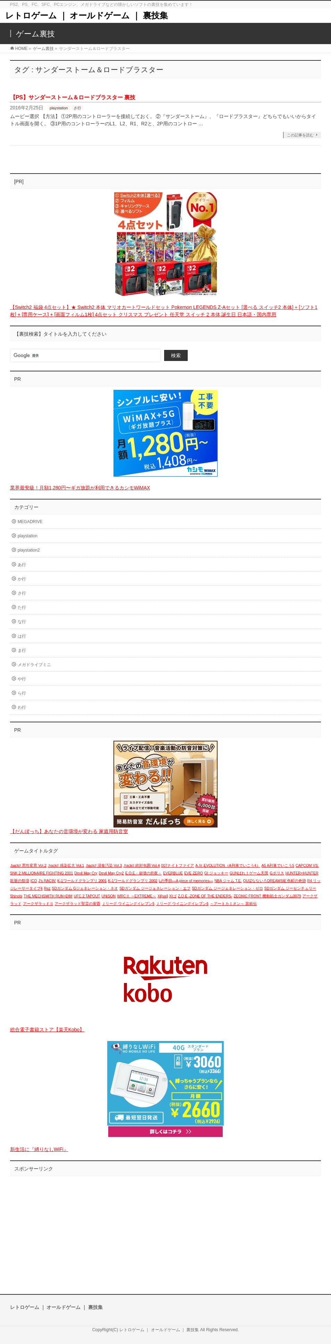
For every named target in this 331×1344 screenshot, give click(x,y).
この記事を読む (300, 135)
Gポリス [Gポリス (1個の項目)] (277, 873)
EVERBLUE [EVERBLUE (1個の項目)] (173, 873)
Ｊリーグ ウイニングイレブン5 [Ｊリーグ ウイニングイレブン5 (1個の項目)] (128, 903)
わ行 (22, 707)
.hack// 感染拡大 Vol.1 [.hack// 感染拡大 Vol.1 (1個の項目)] (66, 865)
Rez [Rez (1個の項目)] (47, 888)
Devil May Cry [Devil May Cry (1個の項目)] (85, 873)
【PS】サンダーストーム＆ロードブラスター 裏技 (73, 97)
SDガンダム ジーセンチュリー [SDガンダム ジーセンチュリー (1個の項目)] (290, 888)
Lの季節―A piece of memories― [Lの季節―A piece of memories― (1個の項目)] (186, 881)
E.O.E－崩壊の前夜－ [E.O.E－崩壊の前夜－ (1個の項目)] (143, 873)
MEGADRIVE (30, 521)
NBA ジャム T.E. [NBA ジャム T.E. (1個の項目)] (228, 881)
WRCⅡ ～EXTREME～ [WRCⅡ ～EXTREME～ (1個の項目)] (136, 896)
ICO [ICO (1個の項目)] (34, 881)
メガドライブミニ (34, 664)
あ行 (22, 564)
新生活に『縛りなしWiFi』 (39, 1149)
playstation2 (29, 550)
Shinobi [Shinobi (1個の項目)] (16, 896)
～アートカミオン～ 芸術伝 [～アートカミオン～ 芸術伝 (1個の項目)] (233, 903)
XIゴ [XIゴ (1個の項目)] (173, 896)
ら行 (22, 693)
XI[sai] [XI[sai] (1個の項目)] (163, 896)
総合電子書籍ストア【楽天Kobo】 (47, 1029)
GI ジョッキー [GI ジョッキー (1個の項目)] (216, 873)
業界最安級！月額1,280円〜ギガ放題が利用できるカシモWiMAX (80, 487)
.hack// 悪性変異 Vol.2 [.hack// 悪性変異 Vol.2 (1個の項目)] (28, 865)
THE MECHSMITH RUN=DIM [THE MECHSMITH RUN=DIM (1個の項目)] (48, 896)
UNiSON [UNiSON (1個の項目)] (108, 896)
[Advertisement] (165, 1228)
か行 (22, 579)
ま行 (22, 650)
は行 (22, 636)
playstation (59, 108)
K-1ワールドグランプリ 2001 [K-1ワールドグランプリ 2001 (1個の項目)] (82, 881)
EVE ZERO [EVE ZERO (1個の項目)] (193, 873)
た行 (22, 607)
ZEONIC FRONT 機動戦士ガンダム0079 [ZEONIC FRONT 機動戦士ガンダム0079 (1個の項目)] (267, 896)
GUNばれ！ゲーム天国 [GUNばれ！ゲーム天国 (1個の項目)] (249, 873)
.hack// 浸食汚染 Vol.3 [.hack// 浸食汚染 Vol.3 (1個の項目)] (103, 865)
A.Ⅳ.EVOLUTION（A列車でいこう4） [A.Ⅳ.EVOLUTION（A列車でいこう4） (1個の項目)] (227, 865)
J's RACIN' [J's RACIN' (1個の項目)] (47, 881)
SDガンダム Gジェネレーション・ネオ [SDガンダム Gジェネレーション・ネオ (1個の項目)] (85, 888)
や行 (22, 679)
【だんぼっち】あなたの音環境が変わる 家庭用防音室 (69, 831)
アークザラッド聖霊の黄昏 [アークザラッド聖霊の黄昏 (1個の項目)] (77, 903)
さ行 (77, 108)
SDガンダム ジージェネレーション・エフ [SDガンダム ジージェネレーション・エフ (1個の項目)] (154, 888)
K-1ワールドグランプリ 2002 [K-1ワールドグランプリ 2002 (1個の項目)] (132, 881)
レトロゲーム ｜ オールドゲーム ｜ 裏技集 (86, 15)
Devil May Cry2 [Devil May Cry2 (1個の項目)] (111, 873)
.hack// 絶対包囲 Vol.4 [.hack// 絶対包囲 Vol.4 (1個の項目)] (141, 865)
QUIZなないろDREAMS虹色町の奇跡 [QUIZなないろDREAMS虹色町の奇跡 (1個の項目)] (274, 881)
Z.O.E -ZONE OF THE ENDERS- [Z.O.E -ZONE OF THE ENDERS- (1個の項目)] (205, 896)
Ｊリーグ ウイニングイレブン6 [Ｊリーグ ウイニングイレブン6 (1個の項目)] (182, 903)
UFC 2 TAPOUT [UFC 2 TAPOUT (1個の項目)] (87, 896)
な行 (22, 621)
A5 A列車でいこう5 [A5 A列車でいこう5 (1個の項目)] (277, 865)
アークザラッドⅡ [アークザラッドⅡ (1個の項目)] (38, 903)
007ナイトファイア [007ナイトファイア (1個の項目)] (177, 865)
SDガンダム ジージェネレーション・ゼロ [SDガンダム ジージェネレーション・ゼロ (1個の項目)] (227, 888)
